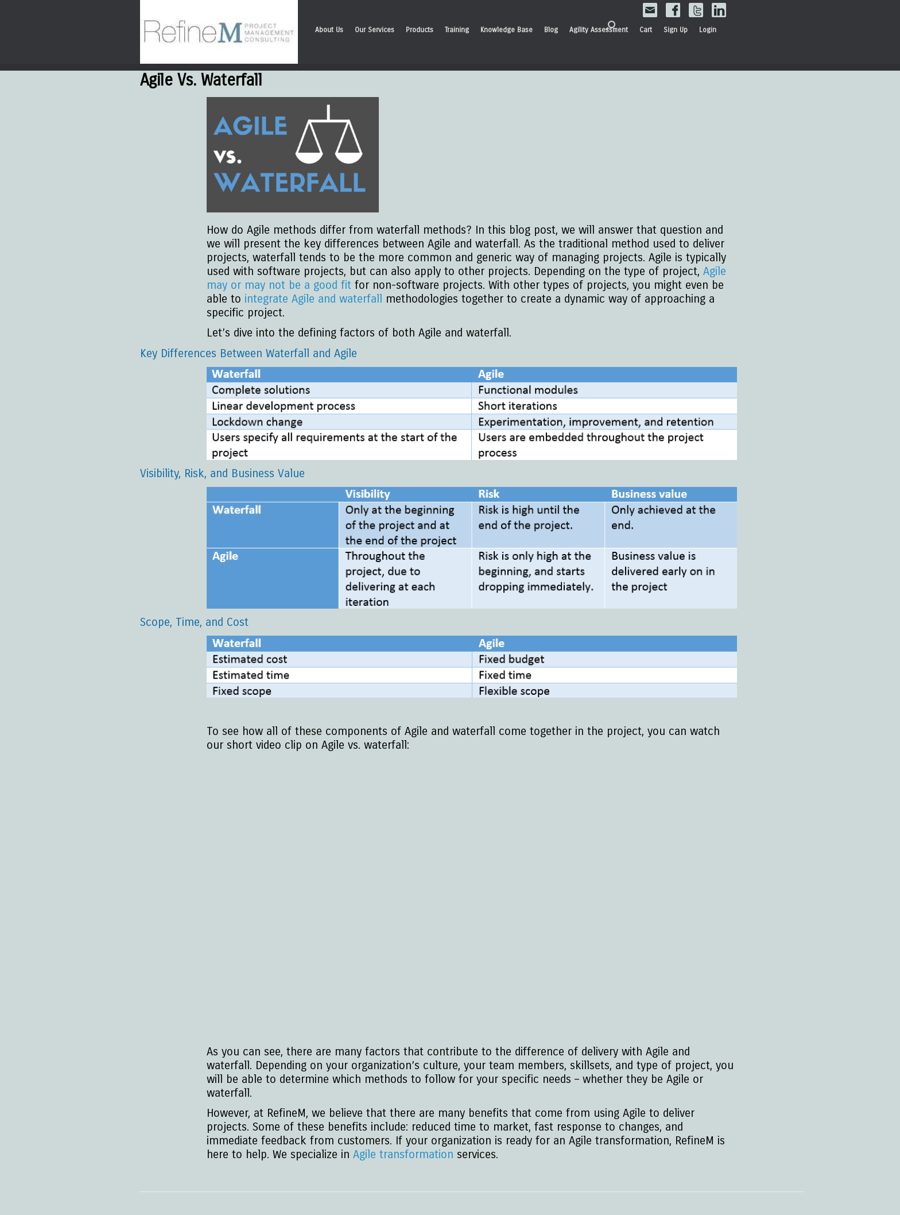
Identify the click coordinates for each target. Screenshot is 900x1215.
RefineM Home (219, 32)
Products (419, 30)
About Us (329, 30)
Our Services (374, 30)
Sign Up (676, 30)
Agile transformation (403, 1154)
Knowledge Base (506, 30)
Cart (645, 30)
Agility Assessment (598, 30)
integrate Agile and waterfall (313, 298)
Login (707, 30)
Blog (551, 30)
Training (457, 30)
